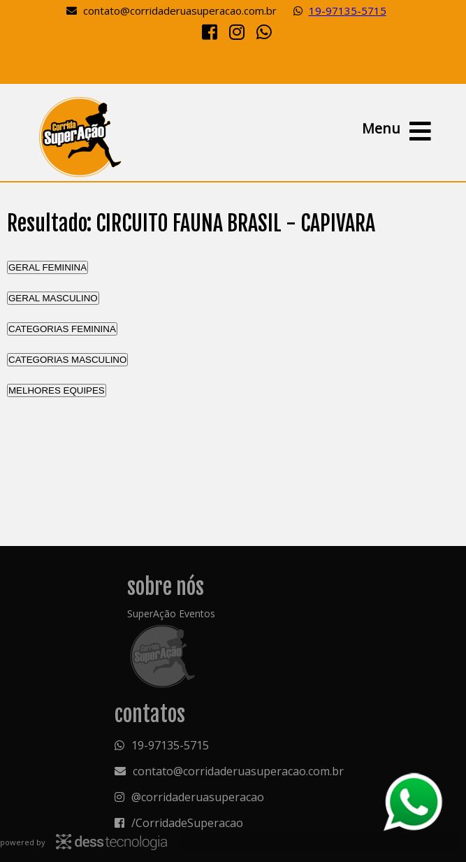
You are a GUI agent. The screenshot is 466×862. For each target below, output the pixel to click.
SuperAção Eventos (171, 613)
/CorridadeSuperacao (187, 823)
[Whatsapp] (264, 31)
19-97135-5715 (347, 10)
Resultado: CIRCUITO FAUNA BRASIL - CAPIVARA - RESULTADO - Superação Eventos (80, 136)
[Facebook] (209, 31)
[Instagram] (237, 31)
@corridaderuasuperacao (197, 797)
